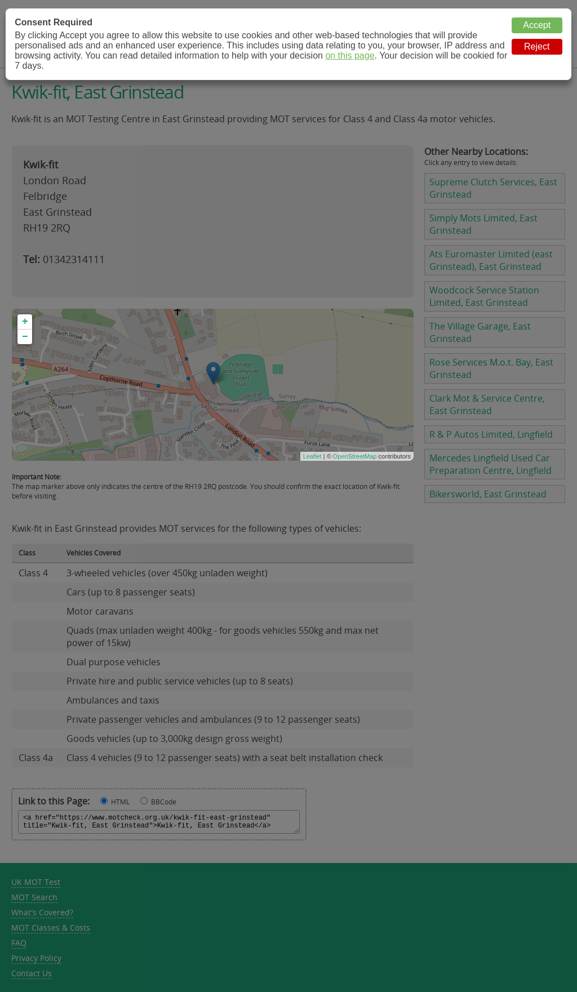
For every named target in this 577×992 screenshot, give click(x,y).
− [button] (25, 337)
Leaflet (312, 456)
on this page (349, 55)
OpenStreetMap (355, 456)
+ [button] (25, 321)
